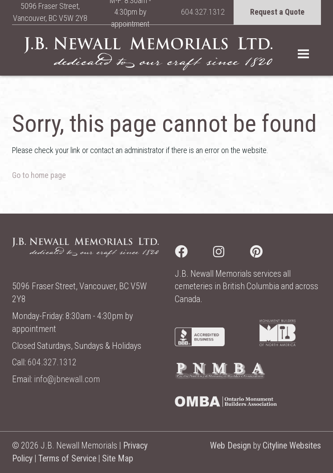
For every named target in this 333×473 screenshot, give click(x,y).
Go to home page (39, 175)
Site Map (117, 458)
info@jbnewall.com (67, 379)
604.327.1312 (203, 11)
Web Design (230, 446)
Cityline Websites (292, 446)
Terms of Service (67, 458)
